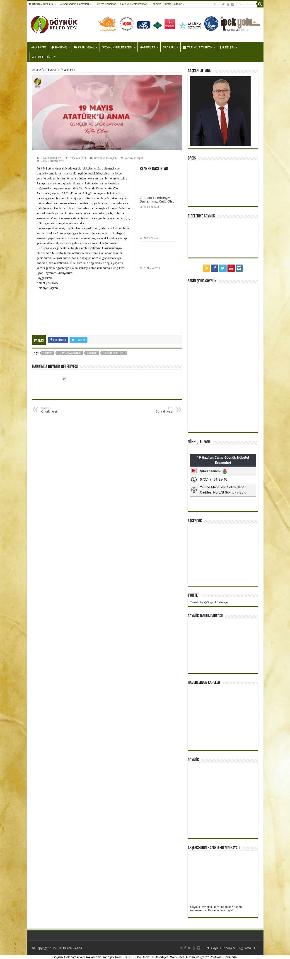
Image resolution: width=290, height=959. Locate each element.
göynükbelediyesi (114, 353)
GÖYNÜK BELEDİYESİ (117, 47)
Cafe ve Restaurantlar (133, 4)
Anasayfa (38, 69)
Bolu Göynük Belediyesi (220, 948)
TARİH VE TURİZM (197, 47)
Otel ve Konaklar (106, 4)
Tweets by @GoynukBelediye (209, 602)
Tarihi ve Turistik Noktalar (166, 4)
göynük (92, 353)
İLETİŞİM (227, 47)
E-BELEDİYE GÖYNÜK (201, 216)
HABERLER (148, 47)
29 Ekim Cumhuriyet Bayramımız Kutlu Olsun (158, 199)
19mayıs (47, 353)
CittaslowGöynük (69, 353)
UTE (255, 948)
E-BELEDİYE (42, 57)
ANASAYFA (39, 47)
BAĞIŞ (192, 158)
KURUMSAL (84, 47)
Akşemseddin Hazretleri (74, 4)
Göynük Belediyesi (51, 158)
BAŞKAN (59, 47)
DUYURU (169, 47)
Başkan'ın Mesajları (60, 69)
